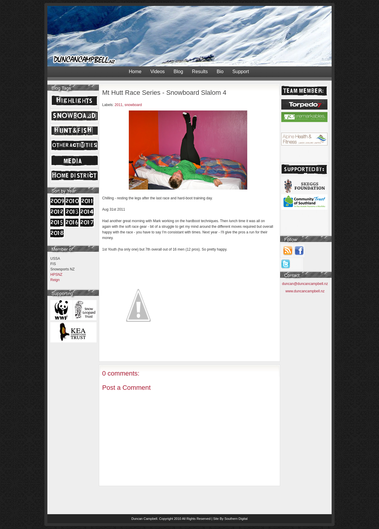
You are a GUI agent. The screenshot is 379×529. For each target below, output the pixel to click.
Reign (55, 280)
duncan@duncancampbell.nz (305, 284)
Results (200, 71)
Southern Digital (236, 518)
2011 (119, 105)
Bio (220, 71)
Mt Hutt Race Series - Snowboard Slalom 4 (164, 92)
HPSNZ (56, 274)
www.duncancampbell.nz (305, 291)
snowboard (133, 105)
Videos (157, 71)
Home (135, 71)
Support (240, 71)
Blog (178, 71)
